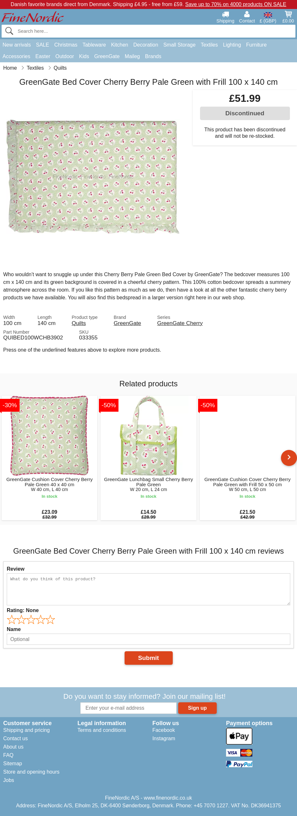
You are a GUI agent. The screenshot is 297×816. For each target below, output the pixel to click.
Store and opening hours (31, 772)
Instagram (163, 738)
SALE (42, 45)
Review (15, 569)
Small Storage (179, 45)
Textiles (209, 45)
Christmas (65, 45)
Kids (84, 56)
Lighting (232, 45)
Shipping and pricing (26, 730)
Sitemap (12, 763)
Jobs (8, 780)
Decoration (145, 45)
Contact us (15, 738)
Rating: (23, 610)
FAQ (8, 755)
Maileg (132, 56)
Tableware (94, 45)
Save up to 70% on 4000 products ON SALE (235, 4)
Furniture (256, 45)
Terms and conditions (101, 730)
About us (13, 747)
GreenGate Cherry (180, 323)
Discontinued (245, 113)
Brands (153, 56)
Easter (42, 56)
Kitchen (119, 45)
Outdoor (65, 56)
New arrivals (17, 45)
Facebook (163, 730)
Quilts (79, 323)
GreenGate (106, 56)
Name (14, 629)
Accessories (16, 56)
